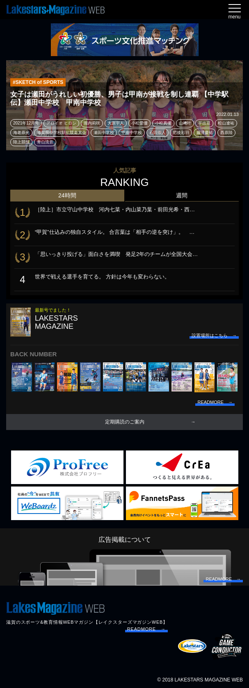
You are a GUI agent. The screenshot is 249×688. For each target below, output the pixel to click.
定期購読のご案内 (124, 421)
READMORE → (146, 629)
